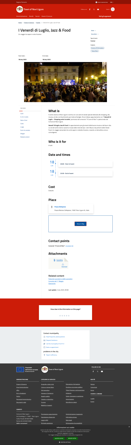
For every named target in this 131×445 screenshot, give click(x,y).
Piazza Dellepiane (60, 207)
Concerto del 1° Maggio (55, 281)
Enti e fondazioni (21, 393)
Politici (18, 396)
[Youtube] (97, 9)
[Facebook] (88, 9)
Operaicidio (52, 283)
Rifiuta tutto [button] (72, 438)
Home (20, 23)
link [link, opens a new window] (81, 435)
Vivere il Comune (29, 23)
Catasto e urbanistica (47, 399)
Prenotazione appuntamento (49, 414)
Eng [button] (112, 2)
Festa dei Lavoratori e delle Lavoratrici (60, 279)
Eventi (92, 402)
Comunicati (94, 387)
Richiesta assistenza (47, 423)
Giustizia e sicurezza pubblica (74, 387)
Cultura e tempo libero (47, 387)
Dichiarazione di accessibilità (74, 423)
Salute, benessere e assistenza (74, 396)
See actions (95, 34)
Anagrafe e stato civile (47, 384)
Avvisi (92, 390)
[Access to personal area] (101, 2)
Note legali (69, 420)
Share (93, 31)
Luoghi (92, 399)
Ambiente (68, 393)
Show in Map (80, 224)
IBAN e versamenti (21, 423)
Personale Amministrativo (23, 399)
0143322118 (69, 246)
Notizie (93, 384)
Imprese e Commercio (47, 393)
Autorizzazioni (70, 399)
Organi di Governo (21, 384)
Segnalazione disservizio (48, 417)
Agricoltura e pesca (71, 402)
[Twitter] (93, 9)
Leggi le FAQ (44, 420)
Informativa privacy (71, 417)
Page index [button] (23, 108)
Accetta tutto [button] (59, 438)
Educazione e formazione (73, 384)
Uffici (17, 390)
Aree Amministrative (22, 387)
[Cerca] (113, 9)
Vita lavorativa (45, 390)
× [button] (129, 426)
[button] (65, 442)
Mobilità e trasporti (46, 405)
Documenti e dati (21, 402)
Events (38, 23)
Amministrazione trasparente (74, 414)
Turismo (43, 402)
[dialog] (65, 435)
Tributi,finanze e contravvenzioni (75, 390)
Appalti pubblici (45, 396)
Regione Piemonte (21, 2)
